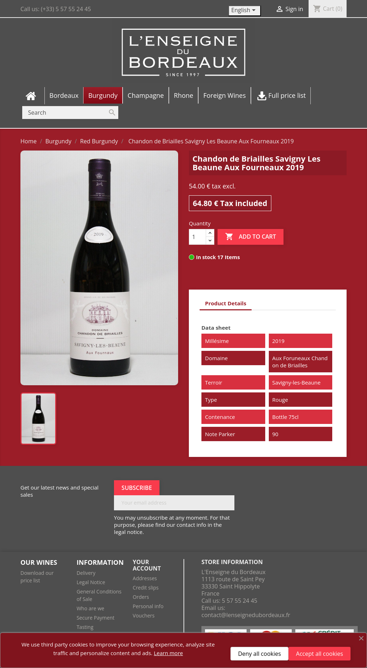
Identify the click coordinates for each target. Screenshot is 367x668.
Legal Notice (91, 582)
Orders (141, 596)
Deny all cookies (259, 654)
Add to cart (250, 237)
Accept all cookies (319, 654)
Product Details (225, 303)
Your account (147, 565)
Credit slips (145, 587)
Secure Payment (96, 617)
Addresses (145, 578)
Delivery (86, 572)
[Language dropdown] (244, 10)
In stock (206, 257)
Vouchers (143, 615)
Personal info (148, 606)
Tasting (85, 627)
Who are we (90, 608)
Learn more (168, 653)
